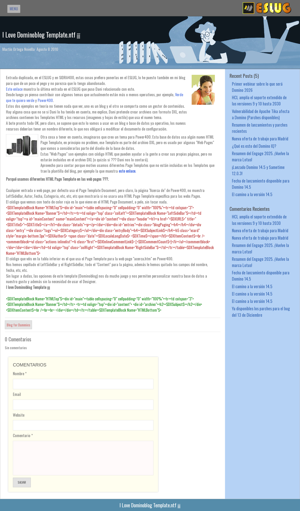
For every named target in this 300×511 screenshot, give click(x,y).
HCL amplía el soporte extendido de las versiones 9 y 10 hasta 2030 (259, 100)
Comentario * (23, 435)
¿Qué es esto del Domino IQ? (254, 146)
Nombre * (20, 373)
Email (17, 394)
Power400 (45, 100)
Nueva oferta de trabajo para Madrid (260, 138)
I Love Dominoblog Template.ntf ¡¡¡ (41, 34)
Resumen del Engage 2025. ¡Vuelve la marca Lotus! (260, 156)
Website (18, 415)
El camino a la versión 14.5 (252, 194)
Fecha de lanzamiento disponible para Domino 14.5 (260, 183)
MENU (14, 9)
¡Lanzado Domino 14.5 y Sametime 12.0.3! (258, 170)
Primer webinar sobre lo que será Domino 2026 (257, 87)
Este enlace (14, 89)
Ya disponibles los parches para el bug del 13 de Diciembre (261, 311)
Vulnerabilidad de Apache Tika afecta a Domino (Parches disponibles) (260, 114)
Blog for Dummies (18, 324)
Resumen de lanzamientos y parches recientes (259, 128)
